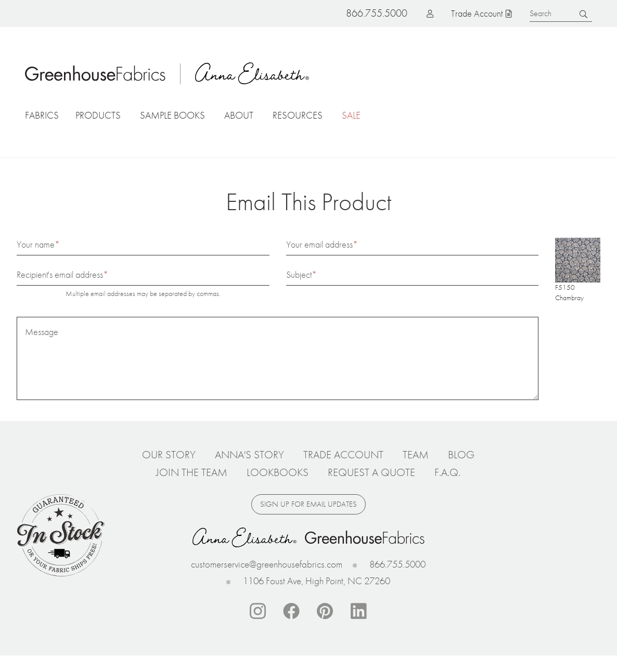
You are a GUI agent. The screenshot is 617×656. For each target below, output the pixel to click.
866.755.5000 (397, 564)
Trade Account (477, 13)
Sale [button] (351, 115)
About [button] (238, 115)
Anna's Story (249, 454)
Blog (461, 454)
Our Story (169, 454)
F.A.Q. (447, 472)
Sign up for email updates (308, 504)
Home (95, 73)
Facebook (291, 611)
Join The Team (191, 472)
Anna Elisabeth (252, 73)
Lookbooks (277, 472)
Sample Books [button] (172, 115)
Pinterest (325, 611)
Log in (413, 13)
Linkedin (358, 611)
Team (416, 454)
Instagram (257, 611)
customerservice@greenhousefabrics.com (266, 564)
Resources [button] (298, 115)
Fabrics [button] (42, 115)
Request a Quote (371, 472)
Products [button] (98, 115)
